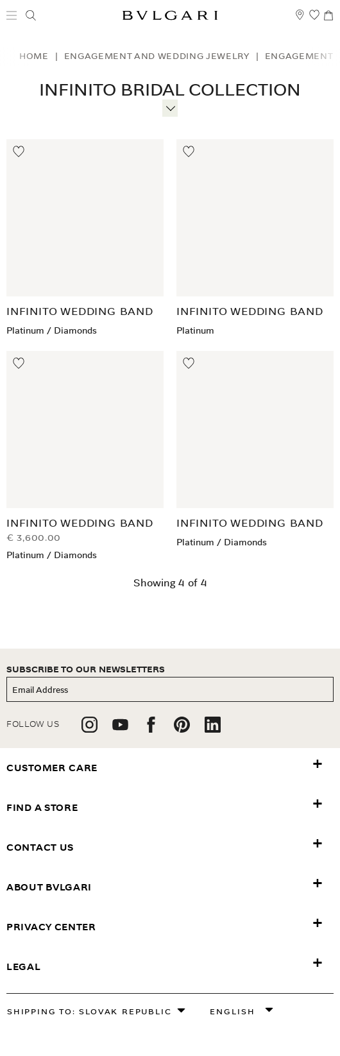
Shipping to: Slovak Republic (89, 1011)
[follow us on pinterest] (182, 729)
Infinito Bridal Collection (170, 90)
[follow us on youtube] (120, 729)
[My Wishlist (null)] (314, 21)
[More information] (170, 106)
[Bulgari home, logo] (170, 17)
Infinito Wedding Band (79, 311)
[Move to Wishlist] (19, 152)
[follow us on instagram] (89, 729)
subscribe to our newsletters (85, 669)
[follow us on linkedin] (213, 729)
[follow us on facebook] (151, 729)
